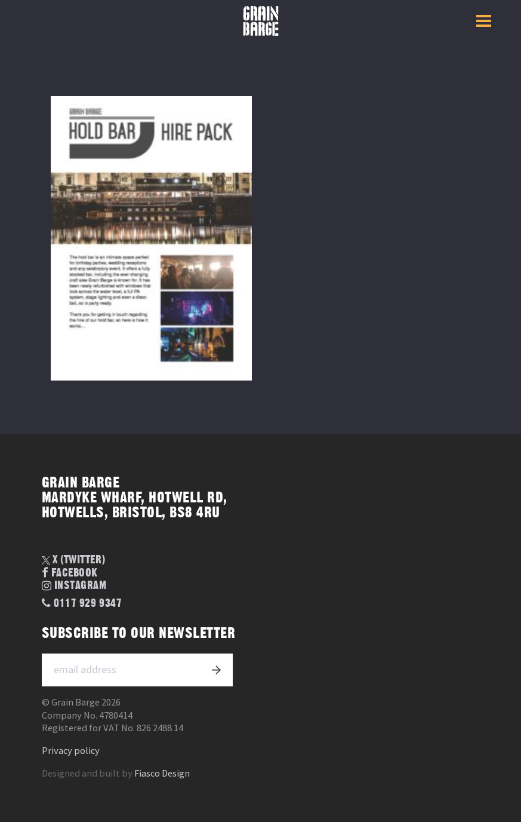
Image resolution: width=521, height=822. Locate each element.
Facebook (70, 573)
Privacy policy (71, 750)
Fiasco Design (162, 773)
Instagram (74, 586)
